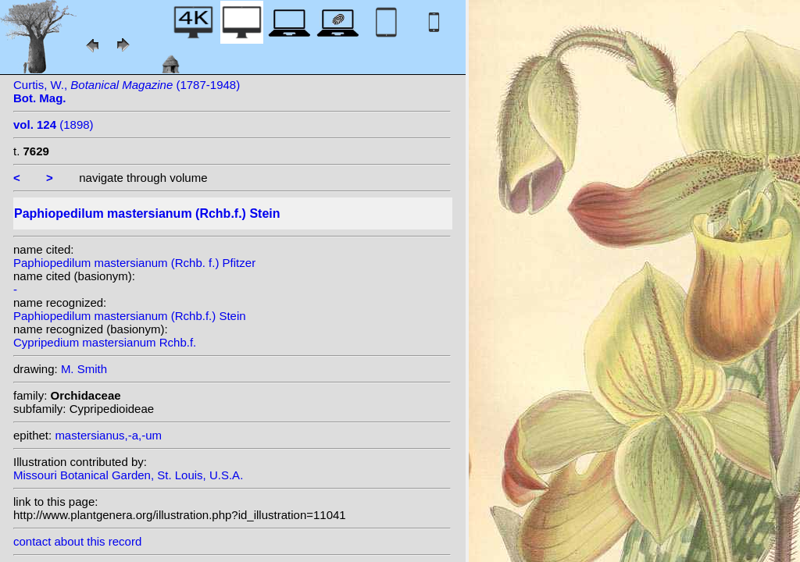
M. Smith (84, 368)
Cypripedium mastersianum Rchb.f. (104, 342)
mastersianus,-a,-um (108, 435)
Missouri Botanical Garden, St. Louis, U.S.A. (128, 475)
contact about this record (77, 541)
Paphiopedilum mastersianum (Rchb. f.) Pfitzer (134, 262)
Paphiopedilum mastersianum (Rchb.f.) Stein (129, 315)
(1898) (53, 124)
